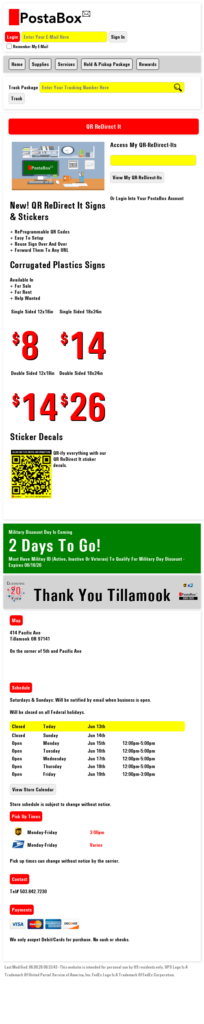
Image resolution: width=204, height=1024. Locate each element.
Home (17, 64)
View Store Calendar (33, 789)
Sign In (118, 37)
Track (16, 98)
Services (66, 64)
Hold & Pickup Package (107, 64)
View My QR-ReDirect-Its (137, 177)
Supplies (40, 64)
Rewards (147, 64)
